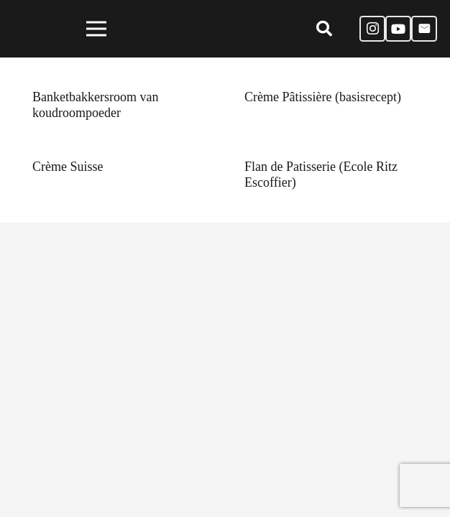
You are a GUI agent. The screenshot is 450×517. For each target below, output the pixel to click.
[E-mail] (424, 29)
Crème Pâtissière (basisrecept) (322, 97)
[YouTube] (398, 29)
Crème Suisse (68, 166)
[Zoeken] (323, 29)
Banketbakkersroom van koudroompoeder (95, 105)
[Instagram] (372, 29)
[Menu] (96, 29)
